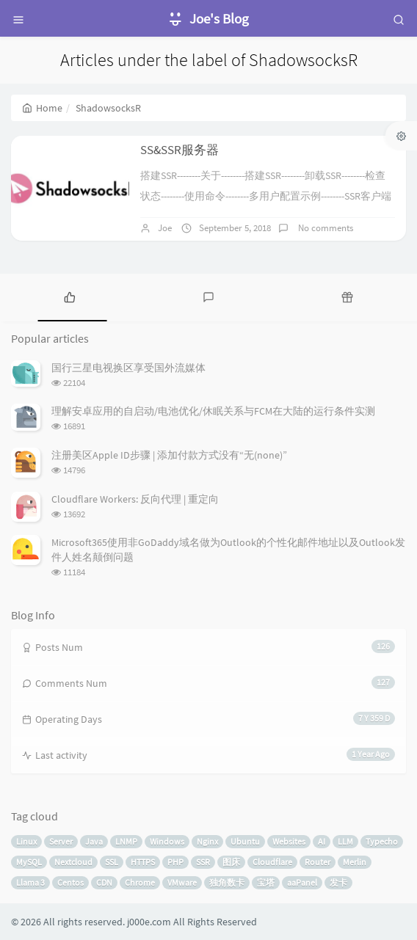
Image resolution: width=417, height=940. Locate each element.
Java (94, 841)
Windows (167, 841)
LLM (345, 841)
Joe (165, 228)
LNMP (126, 841)
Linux (26, 841)
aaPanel (302, 882)
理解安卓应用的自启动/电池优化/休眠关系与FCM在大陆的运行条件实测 (213, 411)
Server (61, 841)
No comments (324, 228)
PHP (175, 861)
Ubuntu (245, 841)
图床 (231, 861)
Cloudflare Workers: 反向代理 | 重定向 (135, 499)
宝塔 (266, 882)
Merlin (354, 861)
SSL (111, 861)
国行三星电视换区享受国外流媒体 (128, 367)
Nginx (207, 841)
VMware (182, 882)
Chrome (140, 882)
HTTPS (143, 861)
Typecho (382, 841)
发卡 (338, 882)
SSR (203, 861)
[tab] (69, 296)
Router (317, 861)
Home (42, 107)
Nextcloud (73, 861)
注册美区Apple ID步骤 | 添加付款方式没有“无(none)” (169, 455)
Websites (288, 841)
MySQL (29, 861)
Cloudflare (272, 861)
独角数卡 (226, 882)
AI (321, 841)
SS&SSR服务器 (179, 150)
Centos (70, 882)
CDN (104, 882)
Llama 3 (30, 882)
